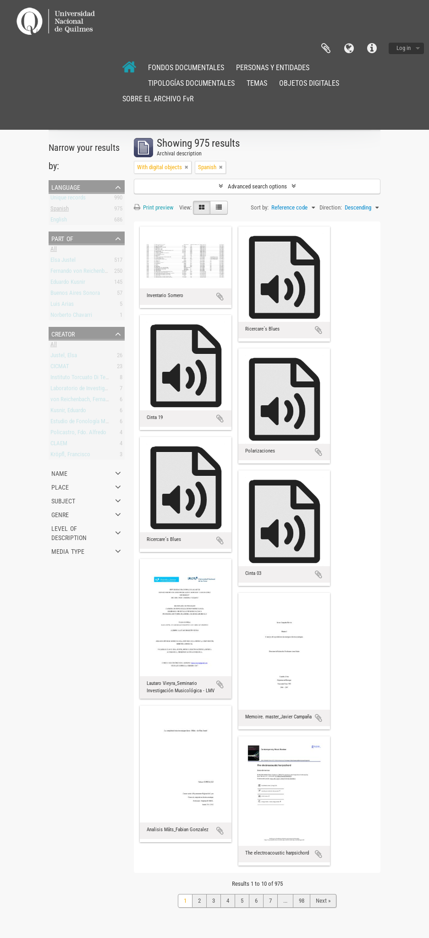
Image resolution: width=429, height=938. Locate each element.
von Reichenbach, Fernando (82, 400)
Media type (67, 550)
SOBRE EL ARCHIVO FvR (158, 98)
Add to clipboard (220, 296)
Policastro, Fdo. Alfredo (78, 433)
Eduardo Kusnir (67, 283)
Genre (60, 513)
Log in (403, 47)
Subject (63, 500)
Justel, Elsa (63, 356)
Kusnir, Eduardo (68, 411)
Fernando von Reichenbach (81, 272)
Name (59, 472)
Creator (63, 333)
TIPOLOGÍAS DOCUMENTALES (191, 83)
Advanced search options (257, 186)
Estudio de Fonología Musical (84, 422)
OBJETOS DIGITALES (309, 83)
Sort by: (260, 207)
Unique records (68, 199)
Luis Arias (62, 305)
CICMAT (59, 367)
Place (60, 486)
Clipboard (325, 48)
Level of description (69, 532)
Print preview (153, 207)
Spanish (59, 210)
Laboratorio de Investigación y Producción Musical (109, 389)
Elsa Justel (63, 261)
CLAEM (58, 444)
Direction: (330, 207)
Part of (62, 237)
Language (348, 48)
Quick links (371, 48)
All (53, 250)
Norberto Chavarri (71, 316)
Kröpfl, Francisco (70, 455)
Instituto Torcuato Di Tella (80, 378)
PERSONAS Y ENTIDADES (272, 67)
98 (301, 900)
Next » (323, 900)
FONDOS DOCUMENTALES (186, 67)
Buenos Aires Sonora (75, 294)
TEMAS (257, 83)
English (58, 221)
